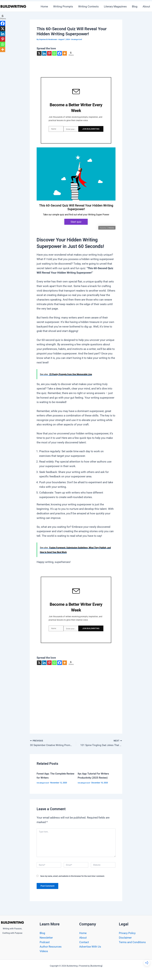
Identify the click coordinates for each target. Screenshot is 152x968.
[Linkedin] (44, 53)
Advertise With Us (90, 946)
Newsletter (46, 937)
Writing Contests (87, 6)
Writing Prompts (62, 6)
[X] (39, 53)
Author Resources (51, 946)
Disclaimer (125, 937)
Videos (44, 951)
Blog (134, 6)
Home (43, 6)
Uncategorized (77, 39)
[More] (64, 53)
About (83, 937)
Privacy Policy (127, 933)
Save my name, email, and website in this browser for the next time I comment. (72, 875)
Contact (84, 942)
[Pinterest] (49, 53)
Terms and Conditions (132, 942)
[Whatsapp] (54, 53)
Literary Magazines (114, 6)
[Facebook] (59, 53)
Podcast (45, 942)
